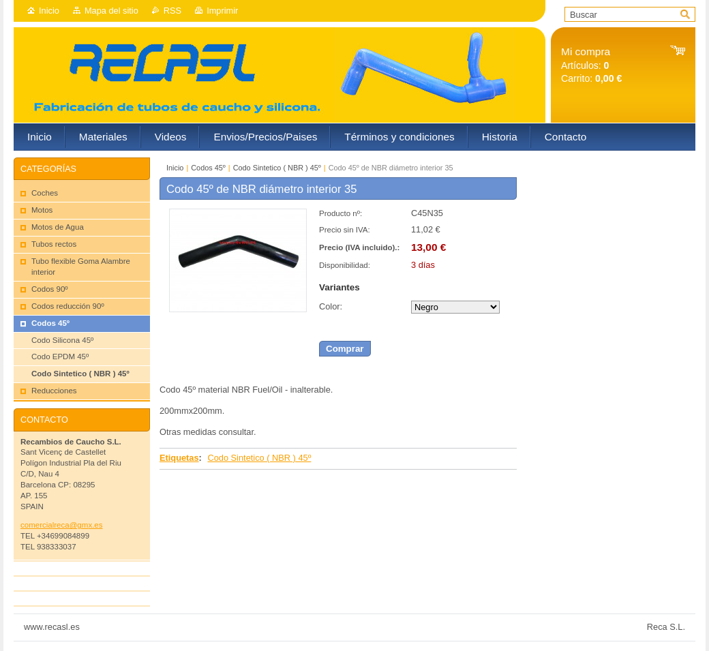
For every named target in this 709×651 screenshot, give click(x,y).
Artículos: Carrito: (591, 65)
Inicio (49, 10)
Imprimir (222, 10)
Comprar (345, 349)
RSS (172, 10)
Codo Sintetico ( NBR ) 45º (277, 168)
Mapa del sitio (111, 10)
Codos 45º (208, 168)
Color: (330, 306)
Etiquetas (179, 458)
